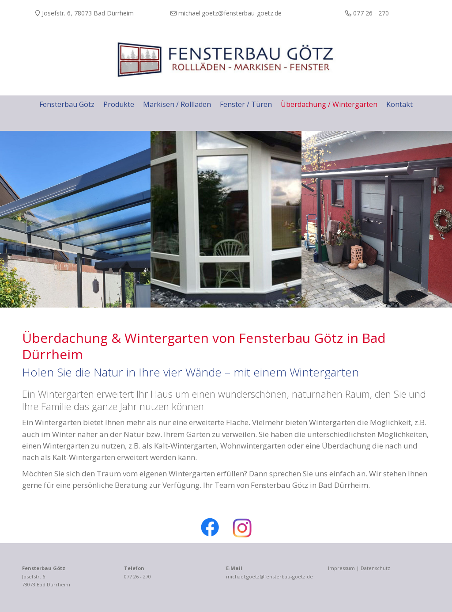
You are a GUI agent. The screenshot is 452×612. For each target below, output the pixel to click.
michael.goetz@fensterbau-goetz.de (269, 576)
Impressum (341, 568)
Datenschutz (375, 568)
